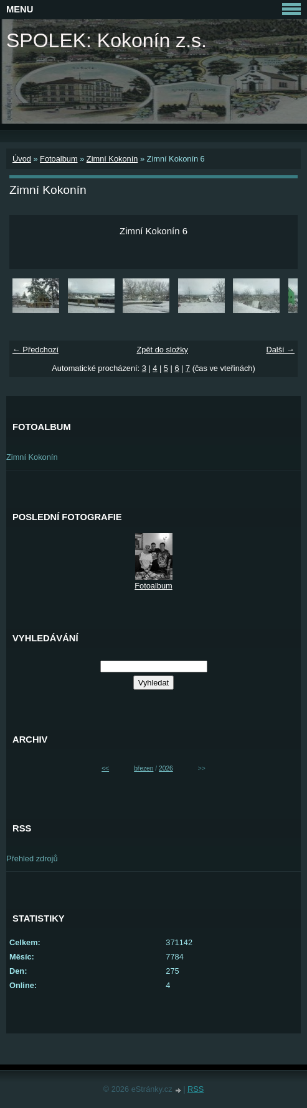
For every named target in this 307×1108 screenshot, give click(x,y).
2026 (166, 768)
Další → (280, 349)
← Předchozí (35, 349)
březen (143, 768)
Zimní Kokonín (112, 158)
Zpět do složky (162, 349)
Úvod (21, 158)
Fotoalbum (58, 158)
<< (105, 768)
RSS (195, 1089)
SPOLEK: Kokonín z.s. (106, 40)
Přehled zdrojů (32, 858)
